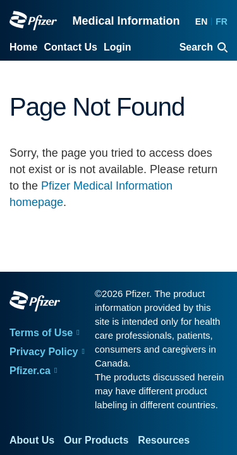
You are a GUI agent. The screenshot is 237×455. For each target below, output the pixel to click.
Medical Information (125, 21)
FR (222, 21)
